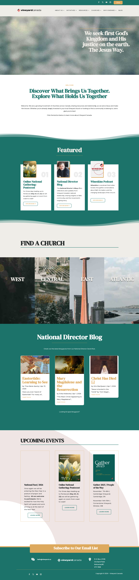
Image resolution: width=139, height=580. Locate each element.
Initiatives (70, 10)
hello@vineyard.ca (44, 559)
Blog (120, 10)
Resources (83, 10)
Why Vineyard (109, 10)
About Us (59, 10)
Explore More (30, 204)
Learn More (35, 515)
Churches (95, 10)
